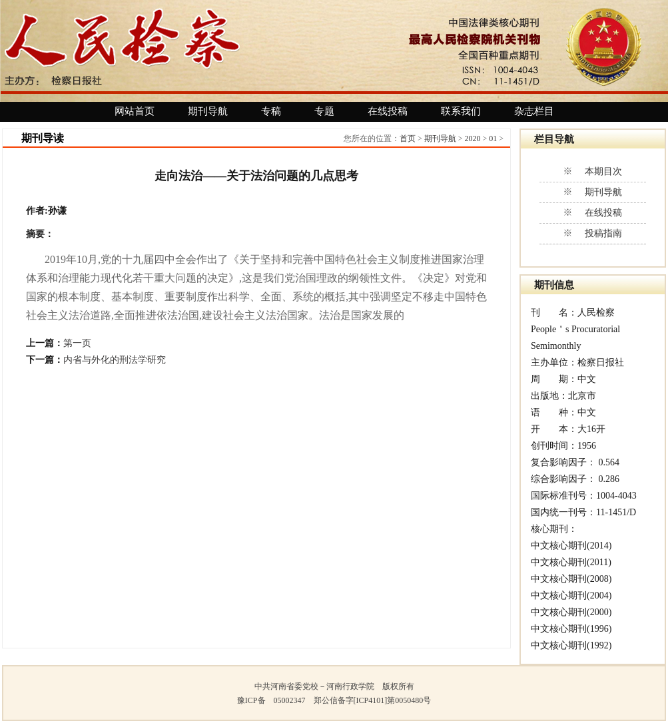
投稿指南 (603, 233)
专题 (324, 111)
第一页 (77, 343)
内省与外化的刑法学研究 (114, 360)
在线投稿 (388, 111)
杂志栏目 (534, 111)
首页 (408, 138)
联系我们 (461, 111)
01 (493, 138)
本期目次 (603, 171)
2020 (472, 138)
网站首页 (135, 111)
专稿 (271, 111)
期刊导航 (208, 111)
